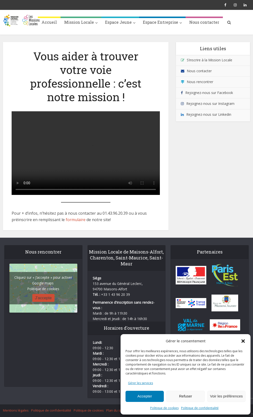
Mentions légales (16, 410)
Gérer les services (140, 383)
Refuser (185, 396)
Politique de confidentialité (200, 408)
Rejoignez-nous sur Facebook (209, 92)
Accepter (144, 396)
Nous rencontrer (200, 81)
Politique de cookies (164, 408)
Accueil (49, 22)
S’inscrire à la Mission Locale (209, 60)
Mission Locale (79, 22)
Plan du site (115, 410)
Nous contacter (204, 22)
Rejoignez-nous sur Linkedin (208, 114)
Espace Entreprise (160, 22)
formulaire (75, 219)
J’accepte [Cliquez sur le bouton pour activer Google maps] (43, 298)
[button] (243, 341)
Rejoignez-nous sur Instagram (210, 103)
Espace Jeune (118, 22)
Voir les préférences (226, 396)
